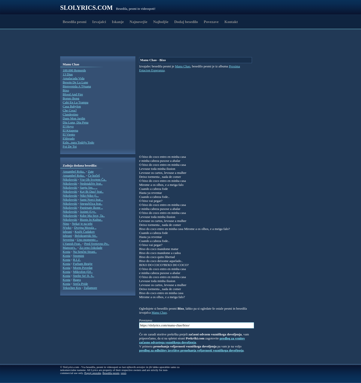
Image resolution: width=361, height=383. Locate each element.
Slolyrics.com (86, 7)
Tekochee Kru (72, 288)
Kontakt (231, 22)
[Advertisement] (89, 43)
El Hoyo (68, 126)
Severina (68, 239)
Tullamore (90, 288)
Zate (91, 171)
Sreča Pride (80, 284)
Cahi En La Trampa (75, 102)
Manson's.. (70, 247)
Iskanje (118, 22)
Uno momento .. (87, 239)
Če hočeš (94, 175)
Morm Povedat (83, 268)
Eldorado (69, 138)
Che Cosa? (70, 110)
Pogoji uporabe (92, 372)
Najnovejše (138, 22)
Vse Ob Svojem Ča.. (93, 179)
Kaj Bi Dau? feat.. (92, 191)
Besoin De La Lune (75, 82)
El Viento (69, 134)
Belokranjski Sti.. (86, 235)
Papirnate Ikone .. (91, 207)
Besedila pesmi (74, 22)
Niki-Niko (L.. (89, 195)
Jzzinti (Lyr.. (88, 211)
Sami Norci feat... (91, 199)
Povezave (211, 22)
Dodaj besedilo (186, 22)
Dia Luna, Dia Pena (75, 122)
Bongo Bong (71, 98)
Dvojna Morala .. (85, 227)
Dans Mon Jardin (74, 118)
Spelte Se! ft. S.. (83, 276)
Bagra (77, 280)
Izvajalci (99, 22)
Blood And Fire (73, 94)
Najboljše (160, 22)
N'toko (67, 227)
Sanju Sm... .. (89, 187)
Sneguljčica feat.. (91, 203)
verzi (123, 372)
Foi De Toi (70, 146)
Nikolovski (70, 179)
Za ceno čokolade (91, 247)
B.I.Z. (77, 260)
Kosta (66, 251)
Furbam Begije (83, 264)
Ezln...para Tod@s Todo (78, 142)
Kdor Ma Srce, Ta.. (92, 215)
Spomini (78, 256)
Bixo (66, 90)
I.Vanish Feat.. (72, 243)
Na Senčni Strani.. (85, 251)
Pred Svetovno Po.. (96, 243)
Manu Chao (182, 66)
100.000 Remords (74, 70)
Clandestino (70, 114)
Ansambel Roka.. (74, 171)
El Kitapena (70, 130)
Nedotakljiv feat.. (91, 183)
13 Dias (68, 74)
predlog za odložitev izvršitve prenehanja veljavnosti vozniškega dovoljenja (191, 350)
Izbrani (67, 231)
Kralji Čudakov (85, 231)
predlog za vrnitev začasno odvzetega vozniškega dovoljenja (192, 340)
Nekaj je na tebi (82, 223)
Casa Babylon (72, 106)
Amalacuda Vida (73, 78)
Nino (66, 223)
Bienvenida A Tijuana (77, 86)
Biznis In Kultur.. (91, 219)
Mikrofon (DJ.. (83, 272)
